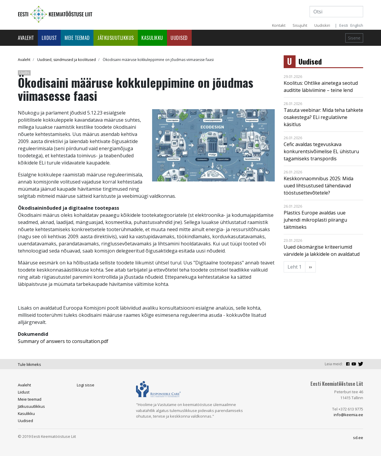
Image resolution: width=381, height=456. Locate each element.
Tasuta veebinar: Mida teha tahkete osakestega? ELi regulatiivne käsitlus (323, 117)
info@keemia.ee (348, 414)
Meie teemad (77, 37)
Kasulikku (152, 37)
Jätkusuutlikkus (115, 37)
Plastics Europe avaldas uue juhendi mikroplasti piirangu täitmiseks (315, 219)
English (356, 25)
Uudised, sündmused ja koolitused (66, 59)
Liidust (49, 37)
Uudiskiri (322, 25)
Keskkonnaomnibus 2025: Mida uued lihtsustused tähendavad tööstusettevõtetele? (318, 185)
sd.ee (358, 437)
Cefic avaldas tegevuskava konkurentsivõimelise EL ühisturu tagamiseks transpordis (321, 151)
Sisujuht (300, 25)
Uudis (24, 72)
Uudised (179, 37)
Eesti (343, 25)
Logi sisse (85, 385)
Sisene (354, 38)
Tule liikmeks (29, 364)
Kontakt (278, 25)
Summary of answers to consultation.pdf (63, 341)
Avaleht (26, 37)
